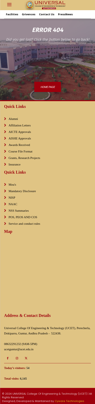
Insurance (14, 164)
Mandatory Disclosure (22, 191)
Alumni (13, 118)
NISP (12, 197)
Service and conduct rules (24, 223)
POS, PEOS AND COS (23, 217)
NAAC (13, 204)
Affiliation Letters (20, 125)
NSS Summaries (19, 210)
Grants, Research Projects (24, 158)
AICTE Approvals (20, 132)
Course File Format (20, 151)
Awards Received (19, 145)
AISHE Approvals (20, 138)
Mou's (12, 184)
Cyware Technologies (69, 401)
